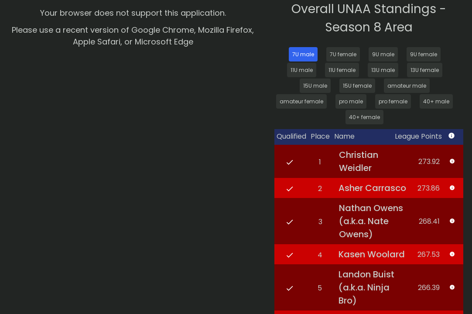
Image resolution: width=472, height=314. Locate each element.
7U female (343, 54)
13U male (383, 70)
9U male (383, 54)
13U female (424, 70)
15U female (357, 85)
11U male (302, 70)
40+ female (364, 117)
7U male (303, 54)
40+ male (436, 101)
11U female (342, 70)
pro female (393, 101)
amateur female (301, 101)
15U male (315, 85)
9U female (423, 54)
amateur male (406, 85)
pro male (351, 101)
